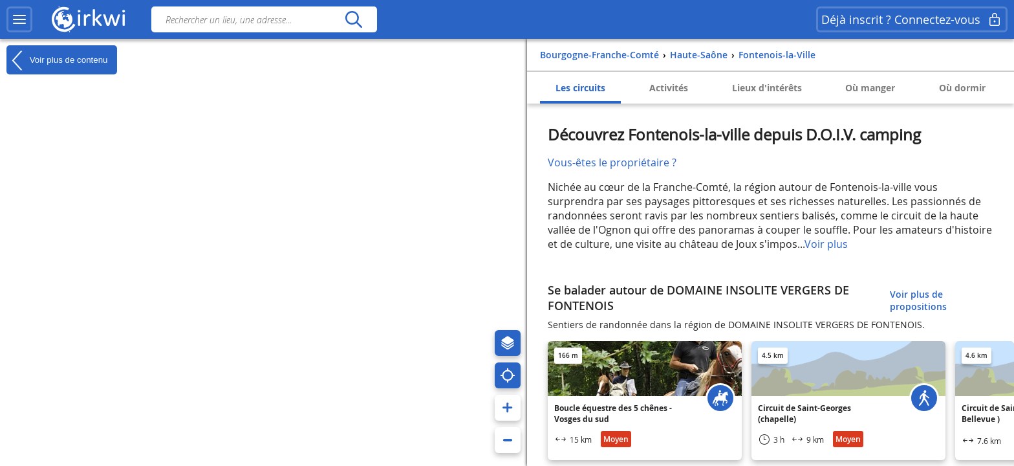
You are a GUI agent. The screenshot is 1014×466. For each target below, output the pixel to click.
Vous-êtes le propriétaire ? (612, 162)
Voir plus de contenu (56, 60)
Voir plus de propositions (918, 300)
